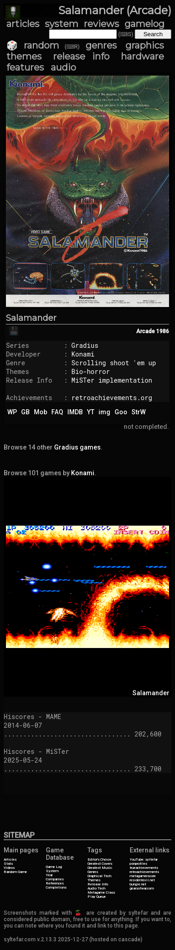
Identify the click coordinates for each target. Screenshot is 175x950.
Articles (10, 859)
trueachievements (144, 868)
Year (49, 875)
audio (63, 67)
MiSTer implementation (111, 380)
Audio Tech (96, 888)
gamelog (144, 23)
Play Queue (97, 897)
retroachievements (144, 872)
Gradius (84, 345)
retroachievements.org (111, 397)
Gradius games (77, 447)
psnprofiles (138, 864)
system (61, 23)
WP (12, 412)
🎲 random (32, 45)
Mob (40, 412)
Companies (55, 879)
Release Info (98, 884)
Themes (94, 880)
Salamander (31, 318)
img (104, 412)
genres (101, 45)
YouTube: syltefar (144, 859)
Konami (82, 354)
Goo (121, 412)
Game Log (54, 867)
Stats (8, 864)
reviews (101, 23)
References (55, 883)
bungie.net (138, 884)
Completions (56, 887)
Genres (93, 872)
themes (24, 56)
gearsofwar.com (142, 888)
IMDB (75, 412)
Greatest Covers (100, 864)
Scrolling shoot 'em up (113, 362)
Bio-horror (90, 371)
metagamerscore (143, 876)
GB (25, 412)
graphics (145, 45)
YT (90, 412)
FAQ (57, 412)
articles (22, 23)
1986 (162, 331)
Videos (9, 868)
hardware (142, 56)
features (25, 67)
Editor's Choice (99, 859)
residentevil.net (142, 880)
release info (81, 56)
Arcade (145, 331)
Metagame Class (101, 892)
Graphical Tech (99, 876)
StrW (138, 412)
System (52, 871)
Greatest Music (100, 868)
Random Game (15, 872)
